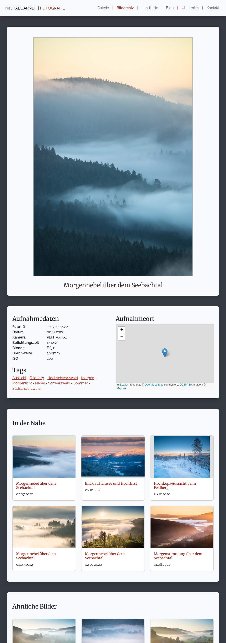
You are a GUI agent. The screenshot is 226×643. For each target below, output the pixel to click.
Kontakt (213, 8)
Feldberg (37, 378)
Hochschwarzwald (62, 378)
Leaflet (122, 384)
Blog (170, 8)
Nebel (40, 383)
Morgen (87, 378)
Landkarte (150, 8)
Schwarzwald (59, 383)
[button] (165, 352)
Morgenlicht (22, 383)
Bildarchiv (125, 8)
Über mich (190, 8)
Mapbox (121, 388)
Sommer (80, 383)
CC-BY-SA (185, 384)
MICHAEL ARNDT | (35, 8)
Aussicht (19, 378)
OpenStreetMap (154, 384)
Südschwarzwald (26, 388)
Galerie (103, 8)
